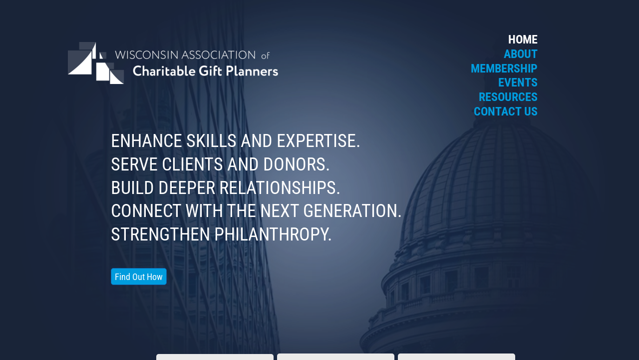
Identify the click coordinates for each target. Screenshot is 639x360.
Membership (504, 69)
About (521, 54)
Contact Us (506, 111)
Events (518, 83)
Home (523, 39)
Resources (508, 97)
